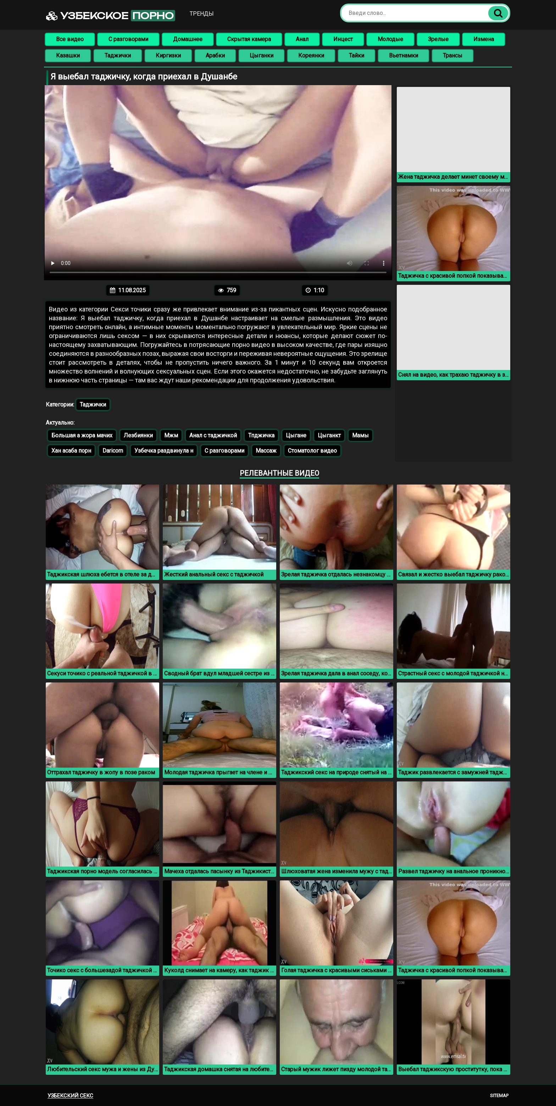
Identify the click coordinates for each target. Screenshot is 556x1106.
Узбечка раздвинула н (163, 450)
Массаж (266, 450)
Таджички (118, 55)
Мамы (360, 435)
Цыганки (261, 55)
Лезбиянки (138, 435)
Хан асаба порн (71, 450)
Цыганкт (329, 435)
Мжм (171, 435)
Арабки (215, 55)
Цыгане (296, 435)
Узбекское (110, 15)
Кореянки (311, 55)
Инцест (343, 39)
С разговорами (128, 39)
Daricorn (112, 450)
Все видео (70, 39)
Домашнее (187, 39)
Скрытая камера (249, 39)
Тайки (356, 55)
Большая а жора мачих (81, 435)
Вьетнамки (403, 55)
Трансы (452, 55)
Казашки (68, 55)
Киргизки (168, 55)
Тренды (202, 13)
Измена (483, 39)
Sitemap (499, 1095)
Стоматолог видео (312, 450)
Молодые (390, 39)
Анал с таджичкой (213, 435)
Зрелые (438, 39)
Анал (302, 39)
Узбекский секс (70, 1096)
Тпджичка (261, 435)
